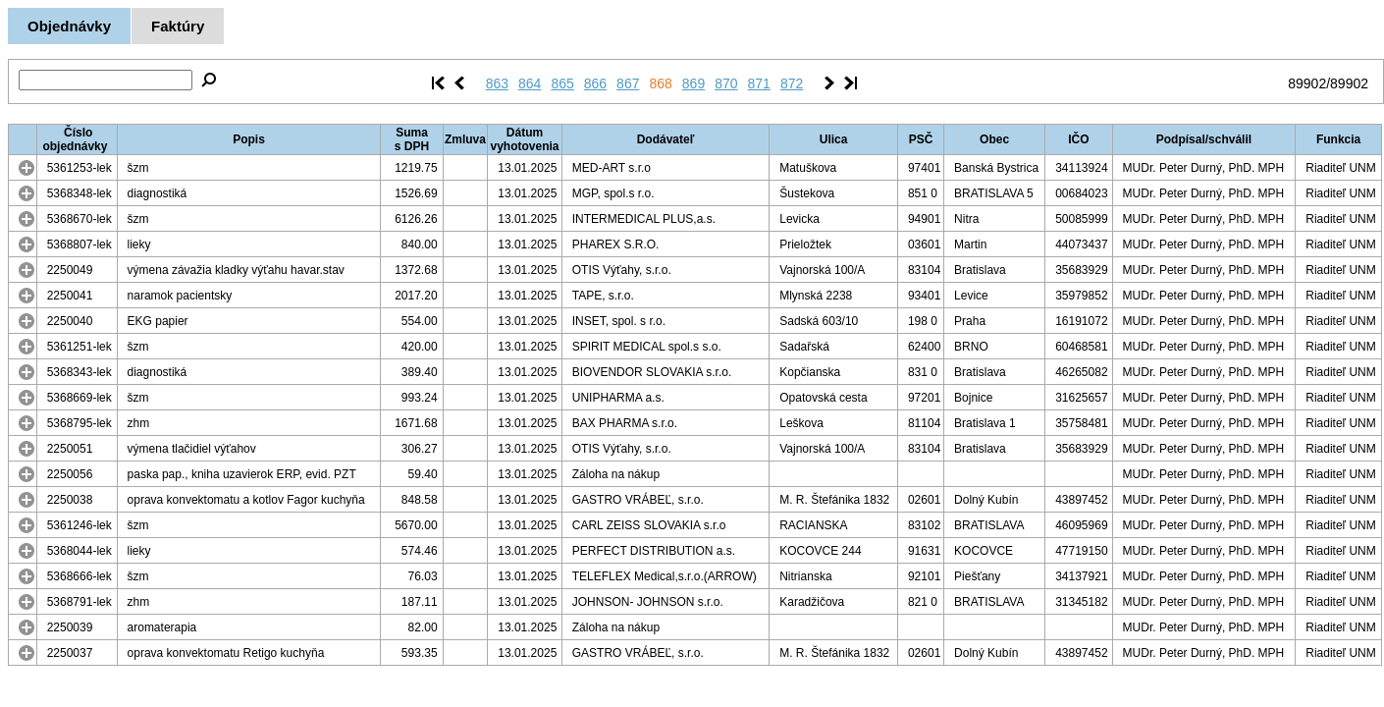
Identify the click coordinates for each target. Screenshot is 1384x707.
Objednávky (69, 26)
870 (726, 83)
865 (562, 83)
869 (693, 83)
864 (529, 83)
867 (627, 83)
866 (595, 83)
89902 (1307, 83)
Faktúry (177, 26)
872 (791, 83)
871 (759, 83)
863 (497, 83)
